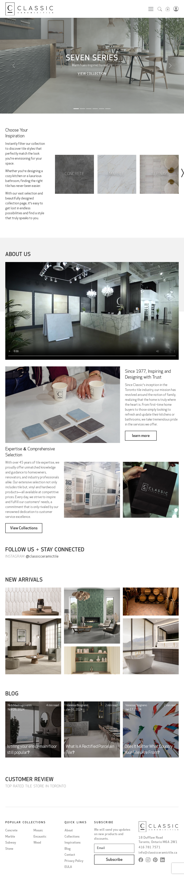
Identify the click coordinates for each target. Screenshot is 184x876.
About (69, 830)
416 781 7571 (149, 847)
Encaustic (39, 836)
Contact (70, 854)
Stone (9, 848)
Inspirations (73, 842)
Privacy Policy (74, 861)
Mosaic (38, 830)
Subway (10, 842)
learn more (141, 436)
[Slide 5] (101, 109)
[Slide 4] (95, 109)
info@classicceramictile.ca (158, 852)
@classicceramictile (42, 556)
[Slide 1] (76, 109)
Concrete (11, 830)
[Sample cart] (167, 10)
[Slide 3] (88, 109)
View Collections (24, 528)
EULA (68, 867)
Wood (37, 842)
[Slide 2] (82, 109)
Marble (10, 836)
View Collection (92, 74)
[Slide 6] (108, 109)
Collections (72, 836)
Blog (67, 848)
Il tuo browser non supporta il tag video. (92, 313)
